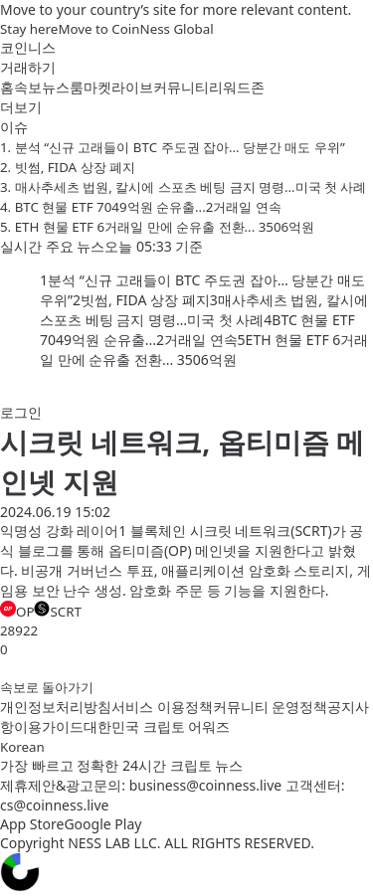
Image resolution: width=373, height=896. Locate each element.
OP (17, 611)
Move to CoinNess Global (135, 29)
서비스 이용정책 (162, 706)
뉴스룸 (63, 87)
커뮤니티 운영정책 (270, 706)
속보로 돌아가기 (46, 687)
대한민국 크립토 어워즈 (157, 726)
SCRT (57, 611)
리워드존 (237, 87)
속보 (28, 87)
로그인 (21, 412)
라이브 (132, 87)
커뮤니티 (181, 87)
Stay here (29, 29)
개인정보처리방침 (55, 706)
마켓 (97, 87)
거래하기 (28, 67)
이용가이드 (49, 726)
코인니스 (28, 47)
